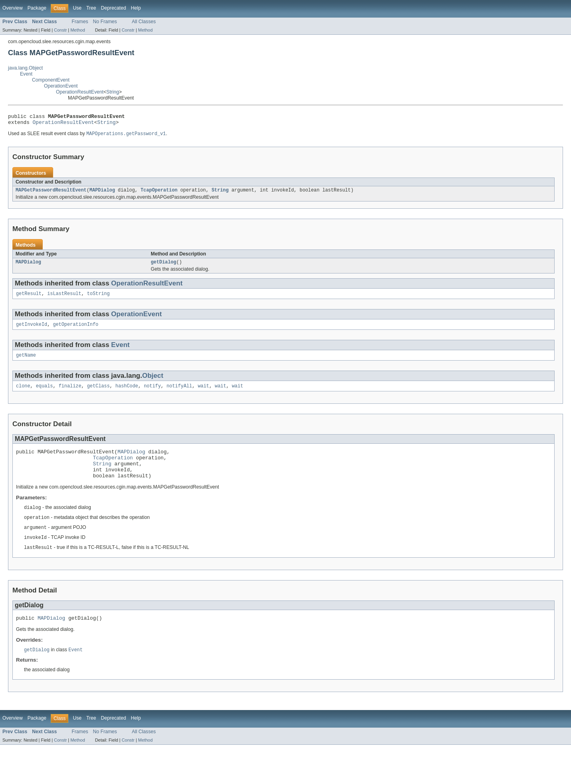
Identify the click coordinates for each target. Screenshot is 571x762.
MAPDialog (102, 193)
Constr (60, 30)
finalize (70, 393)
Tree (91, 8)
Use (77, 8)
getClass (98, 393)
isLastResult (64, 298)
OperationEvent (61, 86)
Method (77, 30)
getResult (29, 298)
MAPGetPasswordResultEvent (51, 193)
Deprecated (113, 8)
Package (37, 8)
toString (98, 298)
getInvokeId (31, 330)
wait (203, 393)
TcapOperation (159, 193)
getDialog (163, 266)
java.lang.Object (25, 68)
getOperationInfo (75, 330)
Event (26, 74)
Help (136, 8)
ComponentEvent (51, 80)
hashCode (126, 393)
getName (26, 362)
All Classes (144, 21)
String (112, 92)
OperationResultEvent (79, 92)
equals (44, 393)
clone (23, 393)
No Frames (105, 21)
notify (152, 393)
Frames (80, 21)
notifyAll (179, 393)
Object (152, 382)
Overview (12, 8)
